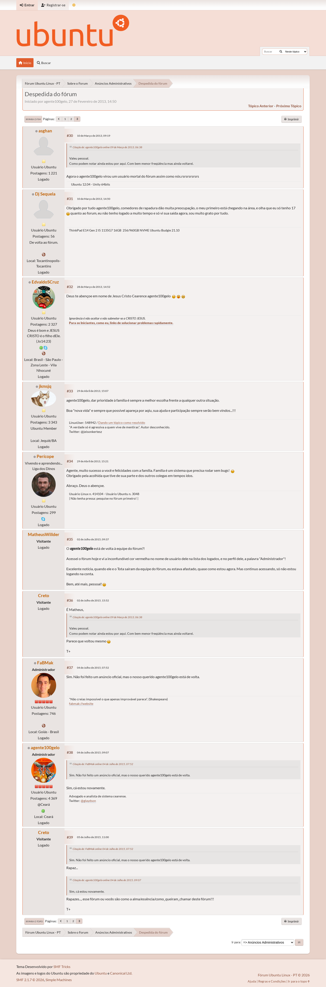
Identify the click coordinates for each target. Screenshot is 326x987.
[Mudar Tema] (74, 5)
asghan (45, 130)
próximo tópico (288, 106)
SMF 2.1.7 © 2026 (30, 979)
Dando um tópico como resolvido (121, 422)
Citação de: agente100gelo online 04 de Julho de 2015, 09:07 (107, 880)
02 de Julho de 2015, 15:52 (93, 600)
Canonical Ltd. (121, 973)
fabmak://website (81, 704)
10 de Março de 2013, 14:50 (93, 198)
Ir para (236, 942)
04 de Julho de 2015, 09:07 (93, 752)
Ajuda (252, 981)
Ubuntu (101, 973)
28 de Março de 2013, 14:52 (93, 286)
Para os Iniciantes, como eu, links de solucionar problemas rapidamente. (121, 323)
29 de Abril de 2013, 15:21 (92, 461)
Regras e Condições (272, 981)
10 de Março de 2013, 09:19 (93, 135)
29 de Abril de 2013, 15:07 (92, 390)
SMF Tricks (61, 966)
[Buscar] (280, 51)
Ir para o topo (34, 921)
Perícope (45, 456)
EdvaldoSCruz (45, 281)
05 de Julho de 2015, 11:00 (93, 837)
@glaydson (88, 801)
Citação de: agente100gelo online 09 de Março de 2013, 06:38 (107, 147)
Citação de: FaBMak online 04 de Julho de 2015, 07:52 (103, 764)
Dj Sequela (45, 193)
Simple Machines (59, 979)
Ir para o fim (33, 119)
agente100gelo (45, 747)
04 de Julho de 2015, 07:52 (93, 667)
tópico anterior (260, 106)
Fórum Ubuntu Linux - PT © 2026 (284, 975)
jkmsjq (45, 386)
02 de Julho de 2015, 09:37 (93, 539)
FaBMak (45, 662)
